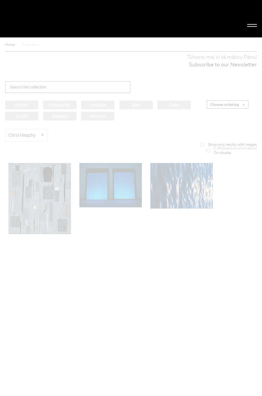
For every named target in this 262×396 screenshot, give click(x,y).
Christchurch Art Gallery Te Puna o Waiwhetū (44, 19)
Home (10, 44)
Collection (30, 44)
